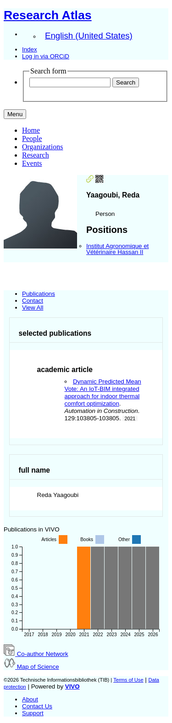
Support (33, 713)
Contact (32, 300)
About (30, 699)
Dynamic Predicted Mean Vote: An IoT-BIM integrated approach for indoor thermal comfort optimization (103, 392)
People (32, 138)
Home (31, 130)
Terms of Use (128, 680)
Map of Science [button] (31, 666)
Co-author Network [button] (36, 653)
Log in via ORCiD (45, 56)
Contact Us (37, 706)
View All (32, 307)
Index (29, 49)
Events (32, 163)
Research (35, 155)
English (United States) (89, 35)
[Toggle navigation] (15, 114)
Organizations (42, 147)
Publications (38, 293)
